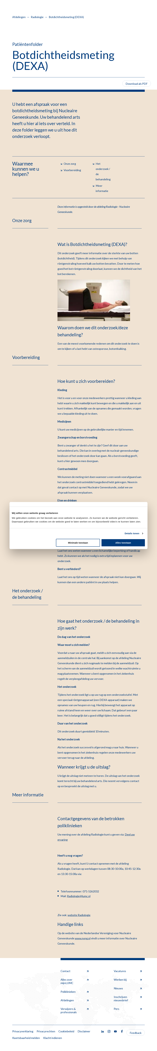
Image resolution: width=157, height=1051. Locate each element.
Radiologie (37, 17)
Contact (74, 971)
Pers (128, 1008)
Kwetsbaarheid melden (26, 1038)
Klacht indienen (52, 1038)
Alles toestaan (123, 542)
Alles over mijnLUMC (74, 981)
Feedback (136, 1032)
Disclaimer (84, 1031)
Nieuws (128, 988)
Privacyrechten (46, 1031)
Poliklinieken (74, 991)
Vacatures (128, 971)
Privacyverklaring (22, 1031)
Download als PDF (137, 83)
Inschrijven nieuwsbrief (128, 998)
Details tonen (132, 533)
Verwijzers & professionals (74, 1010)
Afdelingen (19, 17)
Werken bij (128, 979)
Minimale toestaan (78, 542)
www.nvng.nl (82, 938)
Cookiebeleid (66, 1031)
